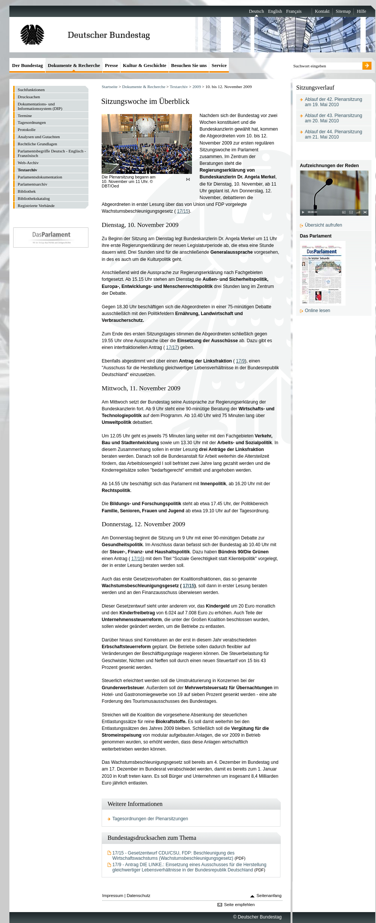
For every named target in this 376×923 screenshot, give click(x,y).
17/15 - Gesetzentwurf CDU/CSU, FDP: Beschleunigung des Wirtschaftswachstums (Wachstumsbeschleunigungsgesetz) (173, 855)
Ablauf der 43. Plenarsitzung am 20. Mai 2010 (333, 118)
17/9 (240, 361)
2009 (196, 86)
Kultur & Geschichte (144, 65)
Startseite (109, 86)
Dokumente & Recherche (143, 86)
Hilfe (361, 11)
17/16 (137, 558)
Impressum (112, 895)
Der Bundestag (27, 65)
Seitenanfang (269, 895)
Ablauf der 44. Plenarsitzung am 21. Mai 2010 (333, 134)
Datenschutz (139, 895)
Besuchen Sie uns (189, 65)
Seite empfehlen (239, 904)
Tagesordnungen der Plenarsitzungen (150, 818)
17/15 (182, 211)
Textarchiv (179, 86)
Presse (111, 65)
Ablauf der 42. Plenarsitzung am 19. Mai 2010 (333, 102)
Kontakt (322, 11)
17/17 (171, 347)
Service (219, 65)
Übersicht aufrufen (323, 225)
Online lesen (317, 310)
